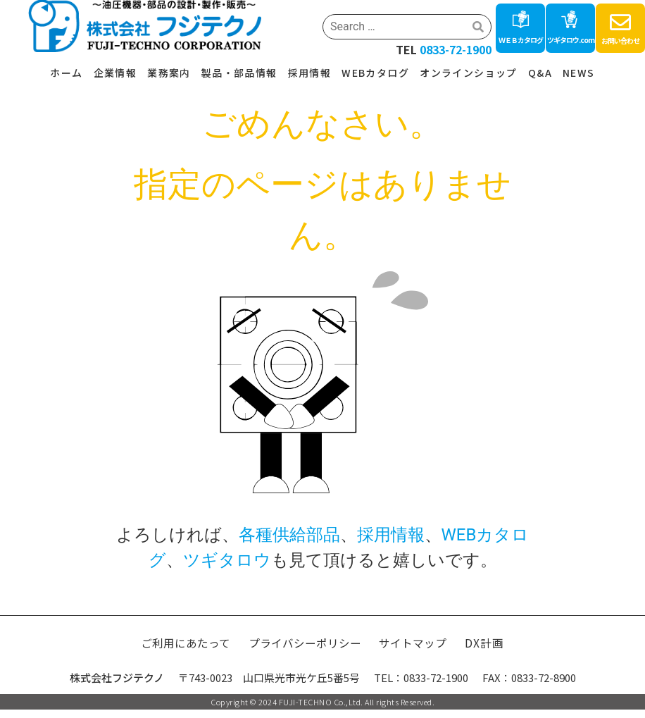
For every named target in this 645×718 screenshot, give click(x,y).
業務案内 (169, 73)
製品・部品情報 (239, 73)
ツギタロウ (227, 560)
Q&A (540, 73)
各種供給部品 (289, 535)
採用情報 (310, 73)
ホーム (66, 73)
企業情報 (115, 73)
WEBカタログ (375, 73)
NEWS (579, 73)
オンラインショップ (469, 73)
